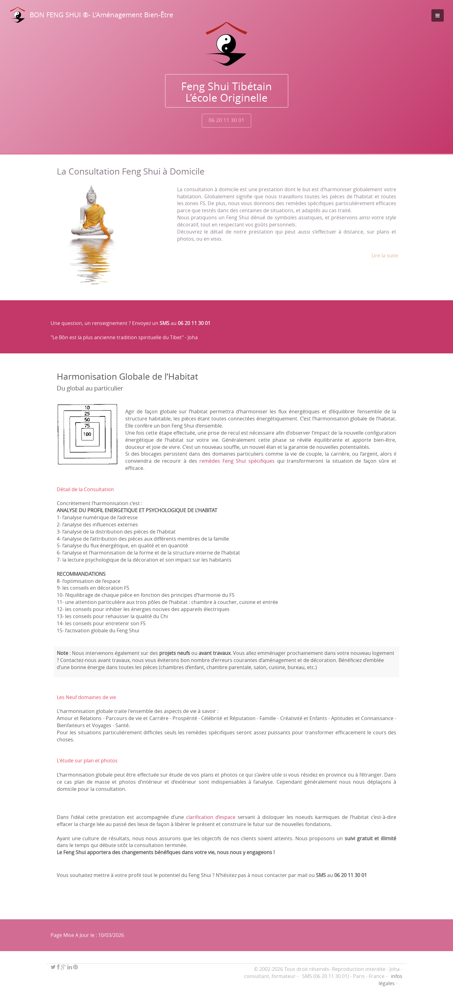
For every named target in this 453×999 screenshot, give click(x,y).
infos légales (390, 980)
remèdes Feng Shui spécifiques (237, 460)
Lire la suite (385, 255)
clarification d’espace (210, 817)
